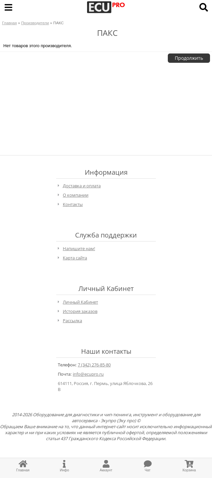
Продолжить (189, 58)
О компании (75, 195)
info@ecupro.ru (88, 374)
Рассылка (72, 321)
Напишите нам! (79, 248)
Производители (35, 23)
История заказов (80, 311)
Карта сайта (75, 258)
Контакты (73, 204)
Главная (9, 23)
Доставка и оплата (82, 186)
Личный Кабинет (80, 302)
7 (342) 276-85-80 (94, 365)
